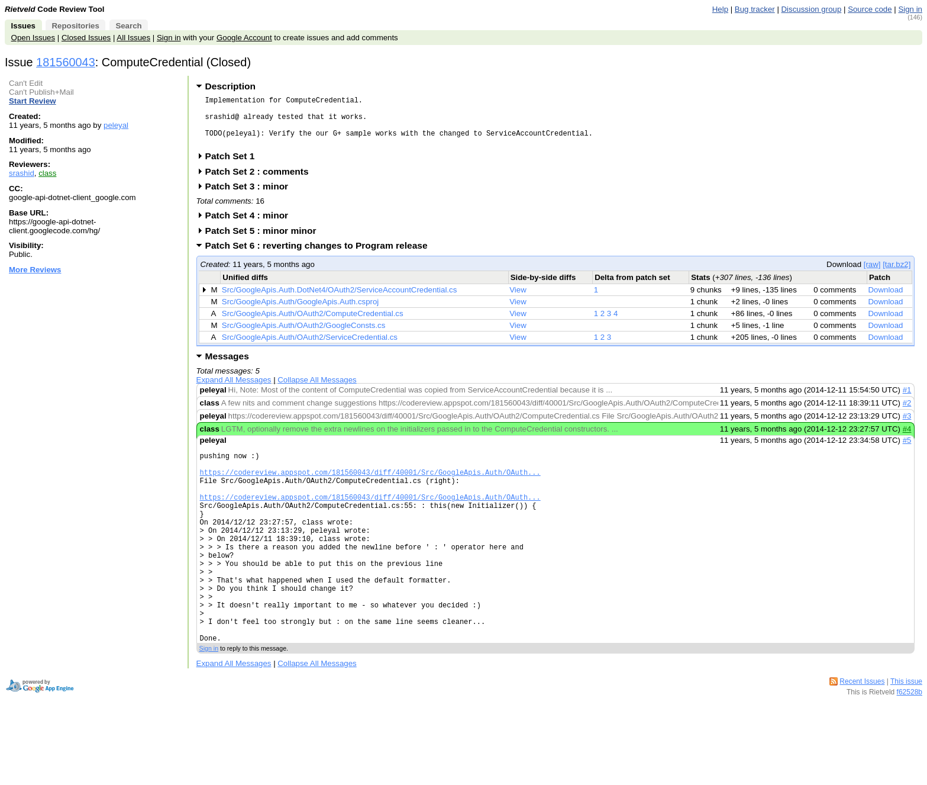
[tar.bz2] (896, 275)
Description (230, 86)
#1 (907, 400)
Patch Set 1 (234, 167)
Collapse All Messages (316, 390)
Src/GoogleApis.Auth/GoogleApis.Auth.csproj (300, 312)
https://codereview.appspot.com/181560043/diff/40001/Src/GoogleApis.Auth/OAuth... (370, 488)
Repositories (75, 25)
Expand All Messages (234, 390)
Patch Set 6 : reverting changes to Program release (320, 256)
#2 (907, 413)
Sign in (910, 9)
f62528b (909, 743)
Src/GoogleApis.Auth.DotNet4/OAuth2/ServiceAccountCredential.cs (339, 300)
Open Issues (33, 37)
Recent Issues (861, 733)
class (47, 173)
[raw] (872, 275)
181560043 (65, 62)
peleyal (116, 125)
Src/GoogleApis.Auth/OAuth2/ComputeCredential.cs (312, 324)
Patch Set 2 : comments (260, 182)
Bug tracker (755, 9)
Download (885, 300)
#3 (907, 426)
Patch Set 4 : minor (250, 226)
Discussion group (811, 9)
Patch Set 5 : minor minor (264, 241)
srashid (21, 173)
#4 (907, 439)
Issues (23, 25)
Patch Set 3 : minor (250, 197)
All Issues (133, 37)
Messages (227, 367)
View (518, 300)
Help (720, 9)
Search (128, 25)
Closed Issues (86, 37)
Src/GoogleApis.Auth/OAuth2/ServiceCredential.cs (310, 347)
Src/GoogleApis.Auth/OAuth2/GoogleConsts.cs (304, 336)
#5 (907, 450)
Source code (870, 9)
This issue (906, 733)
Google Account (244, 37)
